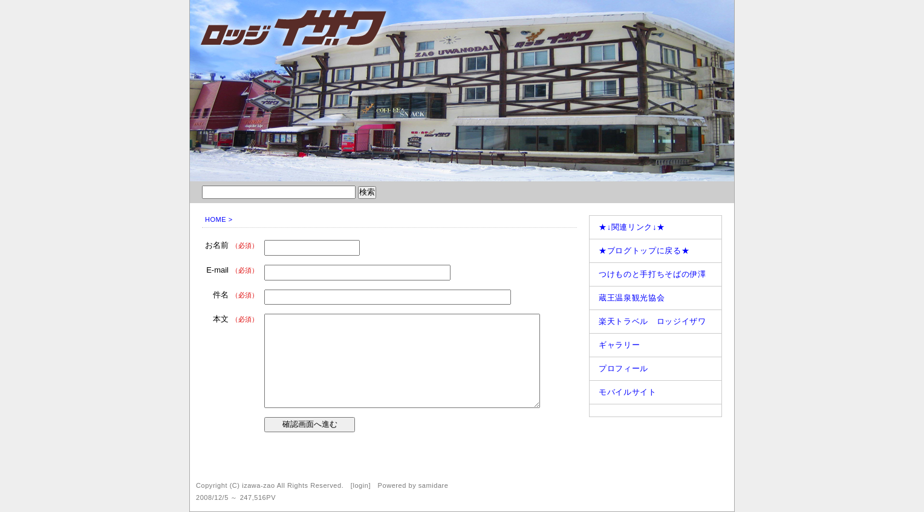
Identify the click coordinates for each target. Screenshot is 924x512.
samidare (433, 485)
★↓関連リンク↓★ (632, 227)
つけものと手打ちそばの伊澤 (652, 274)
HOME (215, 219)
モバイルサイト (628, 392)
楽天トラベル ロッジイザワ (652, 321)
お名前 (231, 245)
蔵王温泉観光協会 (632, 297)
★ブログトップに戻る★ (644, 250)
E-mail (232, 269)
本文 (235, 318)
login (360, 485)
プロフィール (623, 368)
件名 (235, 294)
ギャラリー (619, 344)
